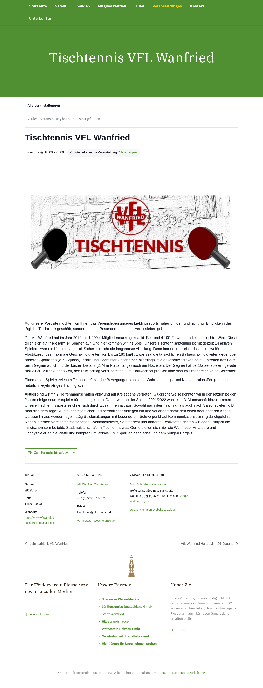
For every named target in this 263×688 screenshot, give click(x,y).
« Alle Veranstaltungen (42, 105)
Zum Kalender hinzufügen (51, 452)
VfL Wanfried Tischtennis (93, 484)
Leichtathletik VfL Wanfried (49, 543)
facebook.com (37, 614)
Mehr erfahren (180, 630)
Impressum (161, 673)
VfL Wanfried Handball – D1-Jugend (207, 543)
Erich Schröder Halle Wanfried (149, 484)
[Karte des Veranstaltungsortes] (216, 491)
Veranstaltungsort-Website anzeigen (153, 509)
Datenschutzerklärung (188, 673)
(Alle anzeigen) (127, 152)
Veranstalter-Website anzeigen (96, 520)
